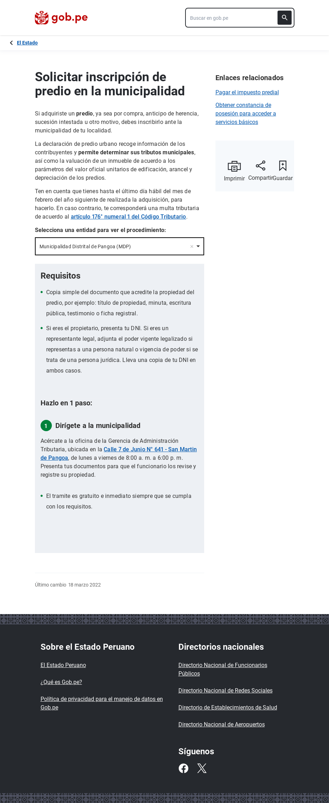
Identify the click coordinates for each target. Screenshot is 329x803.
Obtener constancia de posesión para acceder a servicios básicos (245, 113)
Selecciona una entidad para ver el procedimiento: (100, 230)
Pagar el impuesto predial (247, 92)
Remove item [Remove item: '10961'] (191, 246)
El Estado (27, 43)
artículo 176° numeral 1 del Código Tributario (128, 216)
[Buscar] (285, 18)
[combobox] (239, 18)
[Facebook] (183, 768)
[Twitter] (202, 768)
